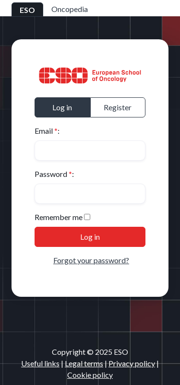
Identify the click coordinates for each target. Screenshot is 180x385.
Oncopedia (69, 8)
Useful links (40, 363)
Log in (62, 107)
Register (118, 107)
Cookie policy (90, 374)
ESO (27, 9)
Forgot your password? (91, 260)
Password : (54, 173)
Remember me (59, 217)
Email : (47, 130)
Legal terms (84, 363)
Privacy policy (131, 363)
